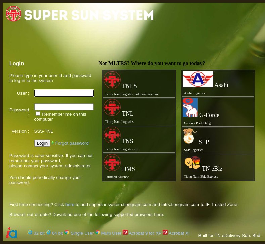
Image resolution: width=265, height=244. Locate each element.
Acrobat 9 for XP (142, 233)
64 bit (54, 233)
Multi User (108, 233)
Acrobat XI (176, 233)
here (70, 204)
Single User (79, 233)
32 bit (35, 233)
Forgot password (70, 143)
